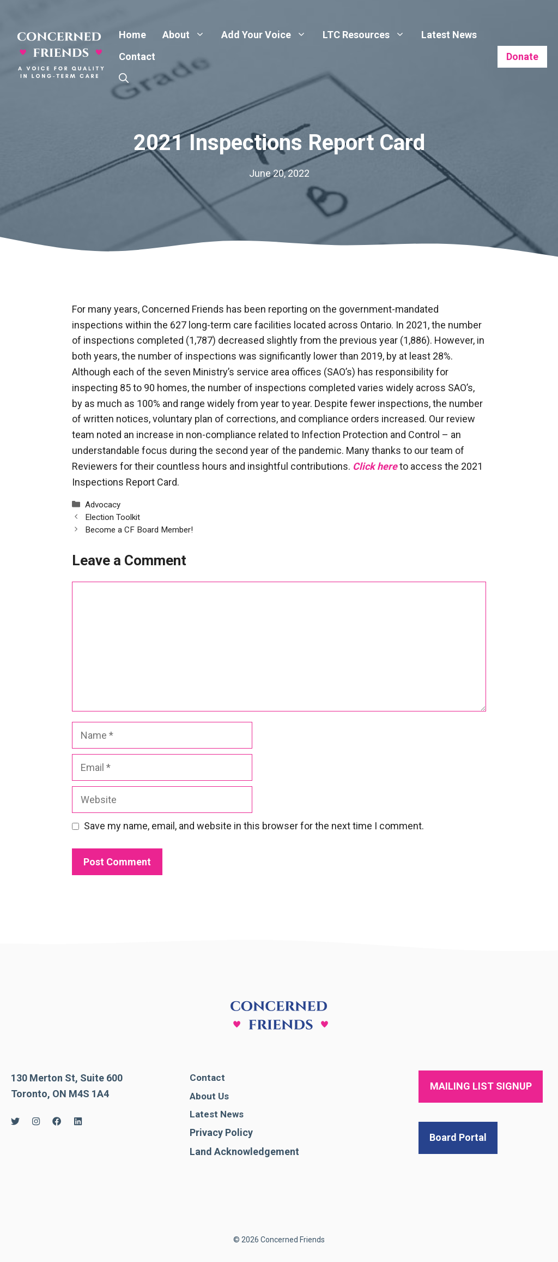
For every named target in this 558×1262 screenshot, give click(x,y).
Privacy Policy (221, 1132)
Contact (137, 56)
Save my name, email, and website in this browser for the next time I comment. (254, 826)
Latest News (449, 34)
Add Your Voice (267, 35)
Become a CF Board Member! (139, 530)
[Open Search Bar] (124, 78)
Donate (522, 56)
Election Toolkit (112, 517)
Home (132, 34)
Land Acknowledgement (244, 1151)
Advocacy (102, 505)
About (187, 35)
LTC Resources (368, 35)
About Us (209, 1096)
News (232, 1114)
